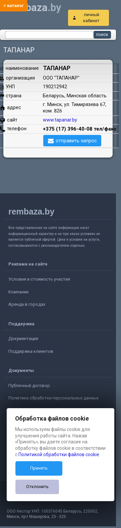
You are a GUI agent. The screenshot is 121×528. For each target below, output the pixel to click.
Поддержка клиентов (30, 351)
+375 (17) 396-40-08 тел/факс (80, 129)
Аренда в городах (26, 304)
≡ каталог (13, 5)
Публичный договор (29, 385)
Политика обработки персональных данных (53, 397)
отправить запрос (76, 140)
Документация (23, 338)
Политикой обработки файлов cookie (58, 454)
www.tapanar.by (60, 120)
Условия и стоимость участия (39, 279)
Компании (18, 291)
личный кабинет (91, 17)
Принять (39, 468)
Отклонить (37, 486)
